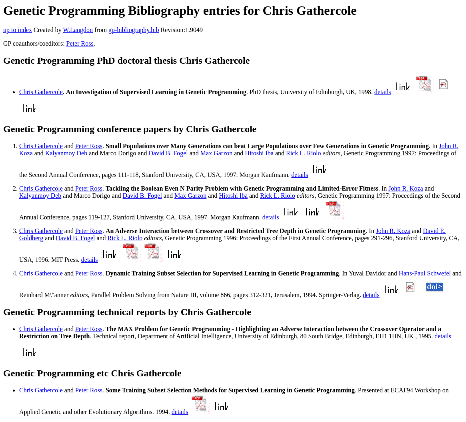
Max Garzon (216, 153)
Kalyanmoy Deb (66, 153)
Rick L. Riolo (303, 153)
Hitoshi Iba (259, 153)
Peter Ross (80, 43)
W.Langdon (78, 29)
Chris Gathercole (41, 91)
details (382, 91)
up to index (17, 29)
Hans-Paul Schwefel (425, 273)
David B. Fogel (168, 153)
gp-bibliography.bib (133, 29)
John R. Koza (405, 188)
